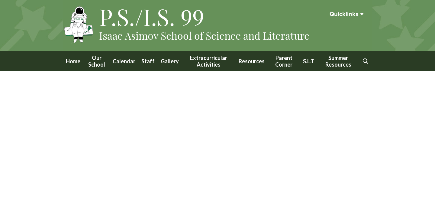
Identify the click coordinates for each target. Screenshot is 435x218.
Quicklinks (344, 14)
